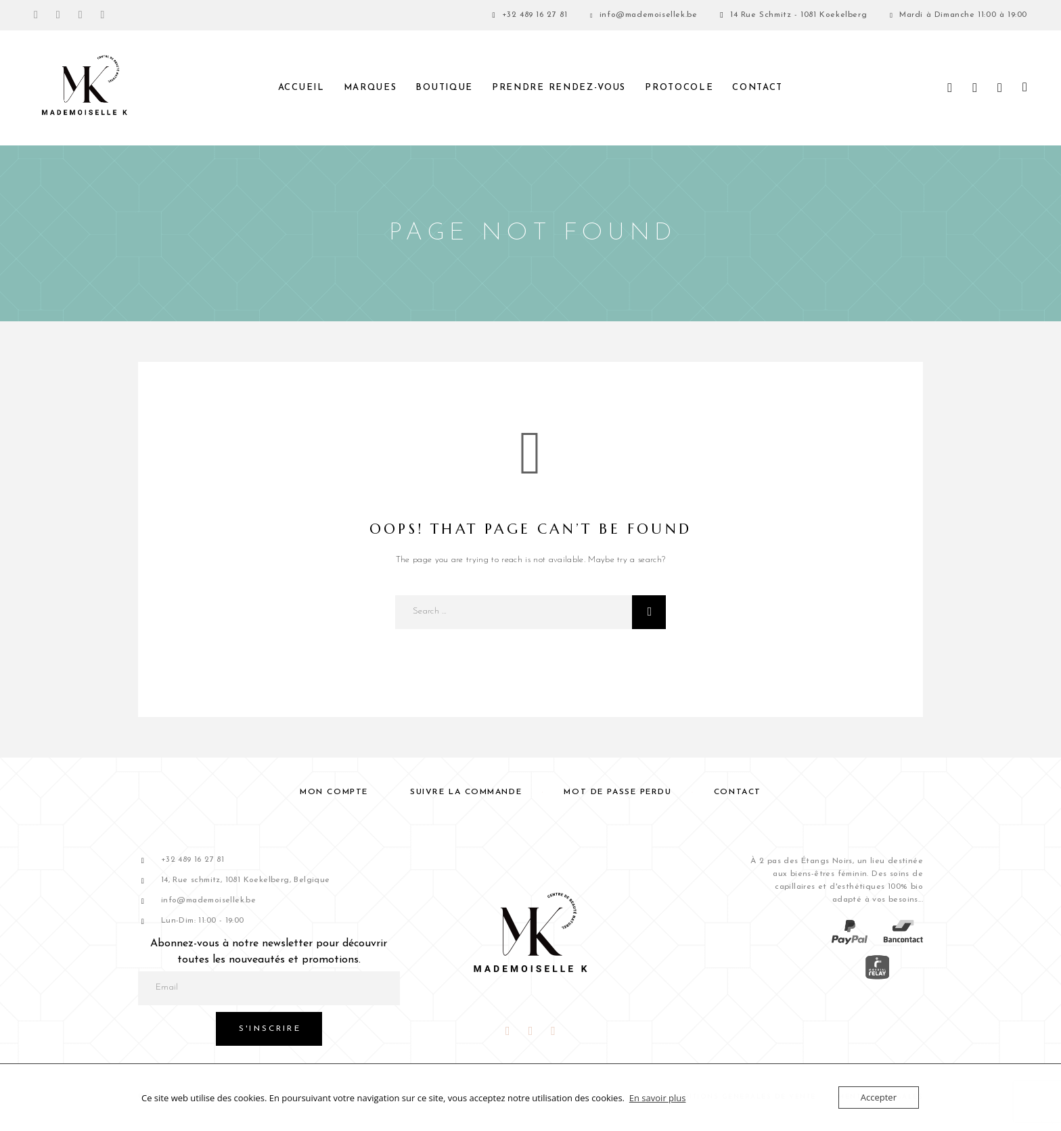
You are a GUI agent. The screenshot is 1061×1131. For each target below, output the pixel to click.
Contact (757, 87)
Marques (370, 87)
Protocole (679, 87)
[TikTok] (103, 15)
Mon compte (334, 792)
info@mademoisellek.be (649, 15)
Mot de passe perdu (617, 792)
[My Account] (974, 88)
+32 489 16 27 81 (535, 15)
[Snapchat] (80, 15)
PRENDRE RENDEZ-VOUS (559, 87)
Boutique (444, 87)
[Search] (949, 88)
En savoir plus (657, 1098)
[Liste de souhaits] (999, 89)
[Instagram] (58, 15)
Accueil (301, 87)
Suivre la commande (466, 792)
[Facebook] (36, 15)
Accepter (879, 1097)
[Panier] (1024, 88)
